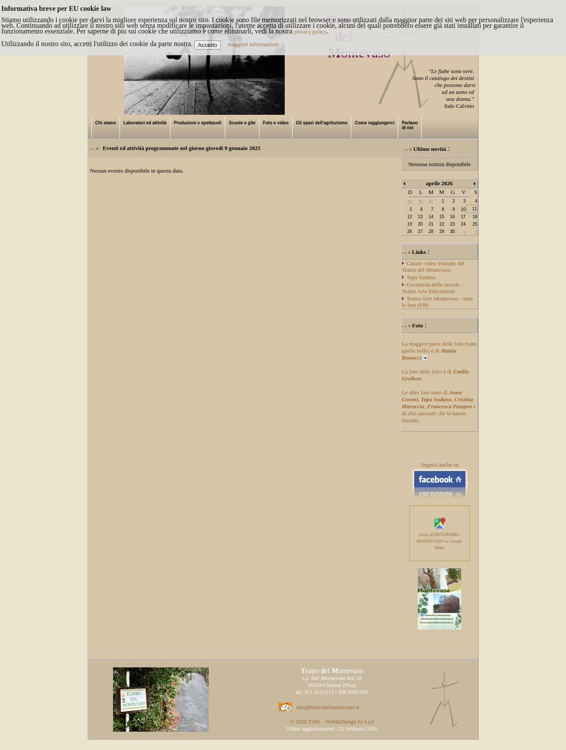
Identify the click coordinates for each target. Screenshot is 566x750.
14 (431, 216)
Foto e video (276, 122)
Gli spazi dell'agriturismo (322, 122)
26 (409, 231)
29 (441, 231)
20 (420, 224)
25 (475, 224)
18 (475, 216)
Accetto (207, 45)
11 (474, 209)
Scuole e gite (242, 122)
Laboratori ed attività (144, 122)
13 (420, 216)
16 (452, 216)
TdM (314, 721)
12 (409, 216)
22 (441, 224)
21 (431, 224)
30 (452, 231)
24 (463, 224)
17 (463, 216)
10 (463, 209)
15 (441, 216)
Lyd (369, 721)
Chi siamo (105, 122)
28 (431, 231)
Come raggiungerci (374, 122)
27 (420, 231)
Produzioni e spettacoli (197, 122)
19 (409, 224)
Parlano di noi (410, 125)
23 (452, 224)
